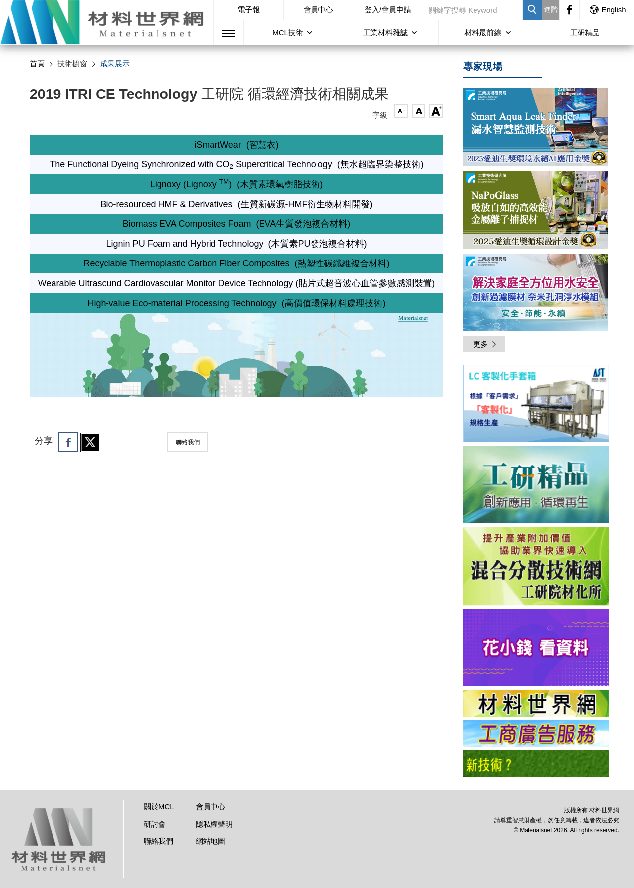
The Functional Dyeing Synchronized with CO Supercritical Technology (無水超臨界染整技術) (236, 164)
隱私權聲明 (214, 824)
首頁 (37, 63)
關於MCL (159, 806)
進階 (551, 9)
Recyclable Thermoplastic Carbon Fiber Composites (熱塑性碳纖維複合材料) (237, 263)
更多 (485, 344)
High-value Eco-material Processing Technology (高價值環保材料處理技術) (237, 303)
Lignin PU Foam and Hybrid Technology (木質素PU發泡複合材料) (236, 244)
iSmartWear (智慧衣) (236, 145)
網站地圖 (210, 841)
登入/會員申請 (388, 9)
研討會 (155, 824)
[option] (536, 405)
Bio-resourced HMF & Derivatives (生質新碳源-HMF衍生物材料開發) (236, 204)
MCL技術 (287, 32)
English (607, 9)
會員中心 (318, 9)
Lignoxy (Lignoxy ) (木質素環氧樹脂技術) (236, 184)
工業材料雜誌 (385, 32)
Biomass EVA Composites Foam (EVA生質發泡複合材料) (236, 224)
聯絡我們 (188, 442)
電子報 (248, 9)
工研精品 (585, 32)
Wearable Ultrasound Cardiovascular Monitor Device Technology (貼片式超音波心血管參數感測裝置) (236, 283)
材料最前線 (483, 32)
